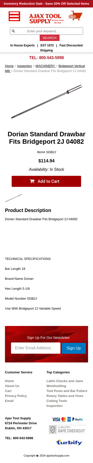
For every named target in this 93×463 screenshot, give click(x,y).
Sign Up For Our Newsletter (48, 337)
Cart (8, 391)
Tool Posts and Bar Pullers (67, 391)
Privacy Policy (16, 396)
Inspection (24, 66)
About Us (12, 386)
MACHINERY (46, 66)
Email (9, 401)
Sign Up (74, 348)
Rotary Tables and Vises (65, 396)
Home (9, 66)
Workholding (56, 386)
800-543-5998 (51, 58)
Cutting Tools (57, 401)
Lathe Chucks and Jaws (65, 381)
